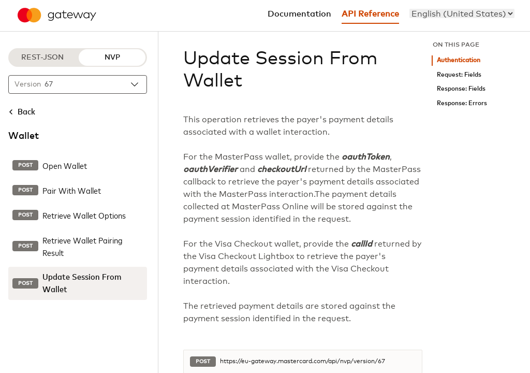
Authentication (458, 60)
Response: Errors (462, 103)
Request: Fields (459, 74)
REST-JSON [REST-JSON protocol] (42, 57)
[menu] (461, 13)
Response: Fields (461, 88)
